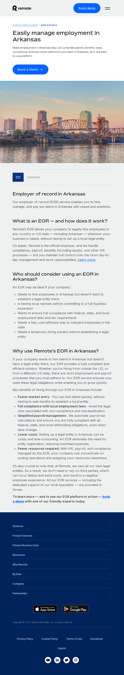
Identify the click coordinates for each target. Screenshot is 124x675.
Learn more (86, 260)
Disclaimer (97, 638)
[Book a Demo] (30, 69)
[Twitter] (66, 660)
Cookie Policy (50, 638)
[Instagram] (76, 660)
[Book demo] (86, 8)
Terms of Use (74, 638)
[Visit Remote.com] (37, 8)
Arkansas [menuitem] (49, 25)
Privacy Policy (25, 638)
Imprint (62, 648)
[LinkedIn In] (57, 660)
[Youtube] (48, 660)
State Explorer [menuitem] (25, 25)
